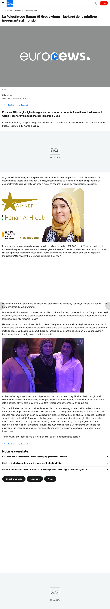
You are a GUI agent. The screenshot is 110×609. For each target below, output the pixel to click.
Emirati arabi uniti (30, 10)
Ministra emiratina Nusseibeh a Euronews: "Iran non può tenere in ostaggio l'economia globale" (44, 469)
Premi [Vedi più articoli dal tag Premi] (50, 479)
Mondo (18, 10)
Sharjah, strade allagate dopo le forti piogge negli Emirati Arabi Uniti (32, 463)
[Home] (3, 10)
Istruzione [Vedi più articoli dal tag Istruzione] (35, 479)
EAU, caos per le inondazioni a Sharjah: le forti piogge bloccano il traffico (34, 456)
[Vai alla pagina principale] (10, 3)
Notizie (9, 10)
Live (104, 3)
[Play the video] (55, 56)
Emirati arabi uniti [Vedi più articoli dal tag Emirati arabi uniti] (14, 479)
